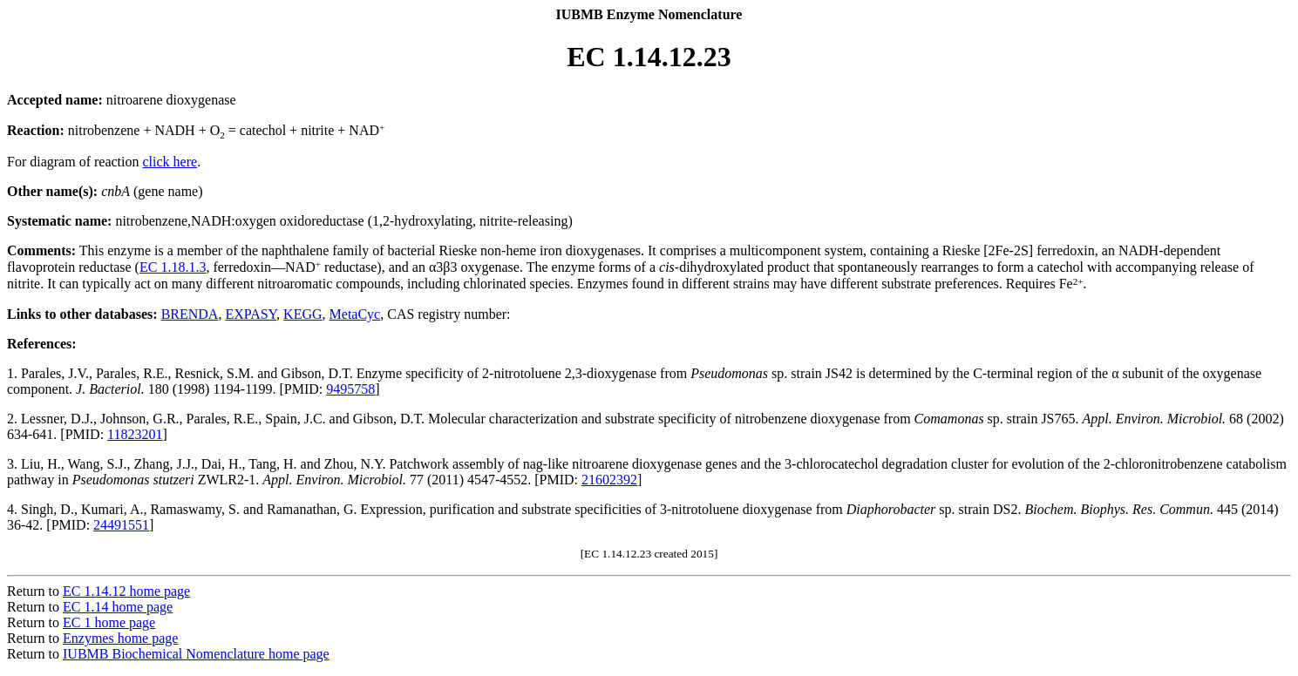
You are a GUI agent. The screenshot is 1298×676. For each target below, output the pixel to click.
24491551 (121, 524)
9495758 (350, 389)
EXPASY (250, 314)
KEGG (302, 314)
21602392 (609, 479)
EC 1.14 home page (118, 606)
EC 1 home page (109, 622)
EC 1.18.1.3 (172, 267)
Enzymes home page (120, 638)
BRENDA (190, 314)
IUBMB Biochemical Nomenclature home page (196, 653)
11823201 (134, 434)
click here (170, 161)
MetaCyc (355, 314)
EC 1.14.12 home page (126, 591)
